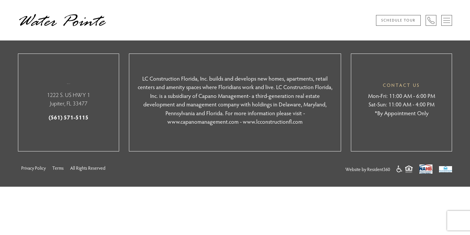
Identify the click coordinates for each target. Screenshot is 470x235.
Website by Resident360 (367, 169)
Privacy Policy (33, 168)
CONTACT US (401, 85)
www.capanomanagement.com (203, 121)
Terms (58, 168)
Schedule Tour (398, 20)
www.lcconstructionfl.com (273, 121)
